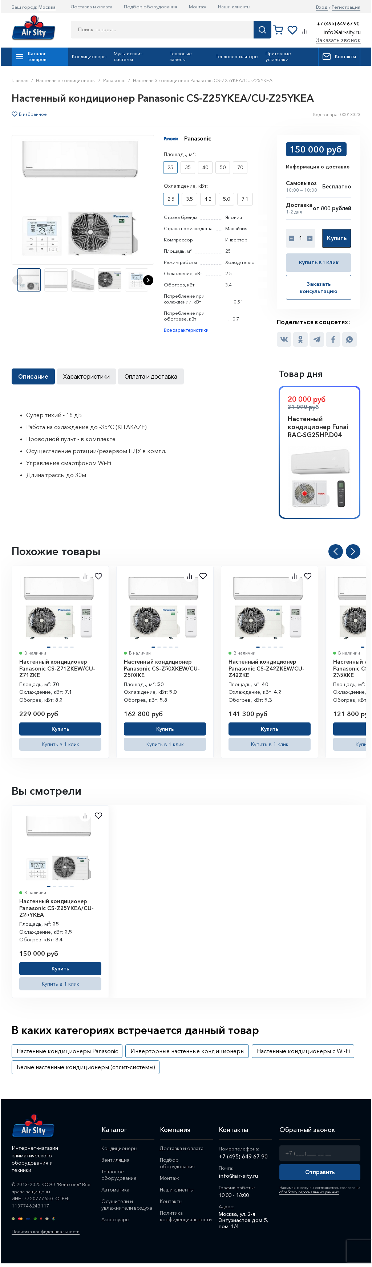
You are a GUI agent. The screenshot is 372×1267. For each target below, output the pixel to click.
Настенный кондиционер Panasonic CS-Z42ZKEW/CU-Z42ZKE (266, 668)
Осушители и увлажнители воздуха (117, 1207)
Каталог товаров (30, 56)
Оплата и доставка (151, 376)
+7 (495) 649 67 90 (338, 24)
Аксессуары (115, 1225)
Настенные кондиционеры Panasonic (67, 1050)
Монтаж (197, 6)
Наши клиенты (234, 6)
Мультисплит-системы (128, 56)
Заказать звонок (338, 40)
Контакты (339, 56)
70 (240, 167)
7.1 (245, 199)
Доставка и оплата (91, 6)
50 (223, 167)
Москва (47, 7)
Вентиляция (115, 1159)
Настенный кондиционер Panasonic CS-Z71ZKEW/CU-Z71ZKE (57, 668)
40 (205, 167)
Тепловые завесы (181, 56)
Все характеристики (186, 330)
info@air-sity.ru (342, 32)
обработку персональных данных (308, 1191)
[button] (148, 280)
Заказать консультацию (318, 287)
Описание (33, 376)
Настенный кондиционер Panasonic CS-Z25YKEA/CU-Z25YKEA (56, 907)
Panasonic (197, 138)
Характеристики (86, 376)
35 (188, 167)
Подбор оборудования (150, 6)
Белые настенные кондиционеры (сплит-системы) (86, 1066)
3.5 (189, 199)
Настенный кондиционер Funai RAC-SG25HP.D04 (318, 426)
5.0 (226, 199)
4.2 (208, 199)
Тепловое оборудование (119, 1174)
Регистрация (346, 7)
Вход (322, 7)
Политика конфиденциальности (48, 1231)
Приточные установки (278, 56)
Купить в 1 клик (318, 262)
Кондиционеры (89, 56)
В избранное (33, 114)
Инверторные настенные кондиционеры (187, 1050)
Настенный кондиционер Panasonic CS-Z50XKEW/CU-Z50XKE (162, 668)
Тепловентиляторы (237, 56)
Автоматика (116, 1189)
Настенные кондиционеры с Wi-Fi (303, 1050)
